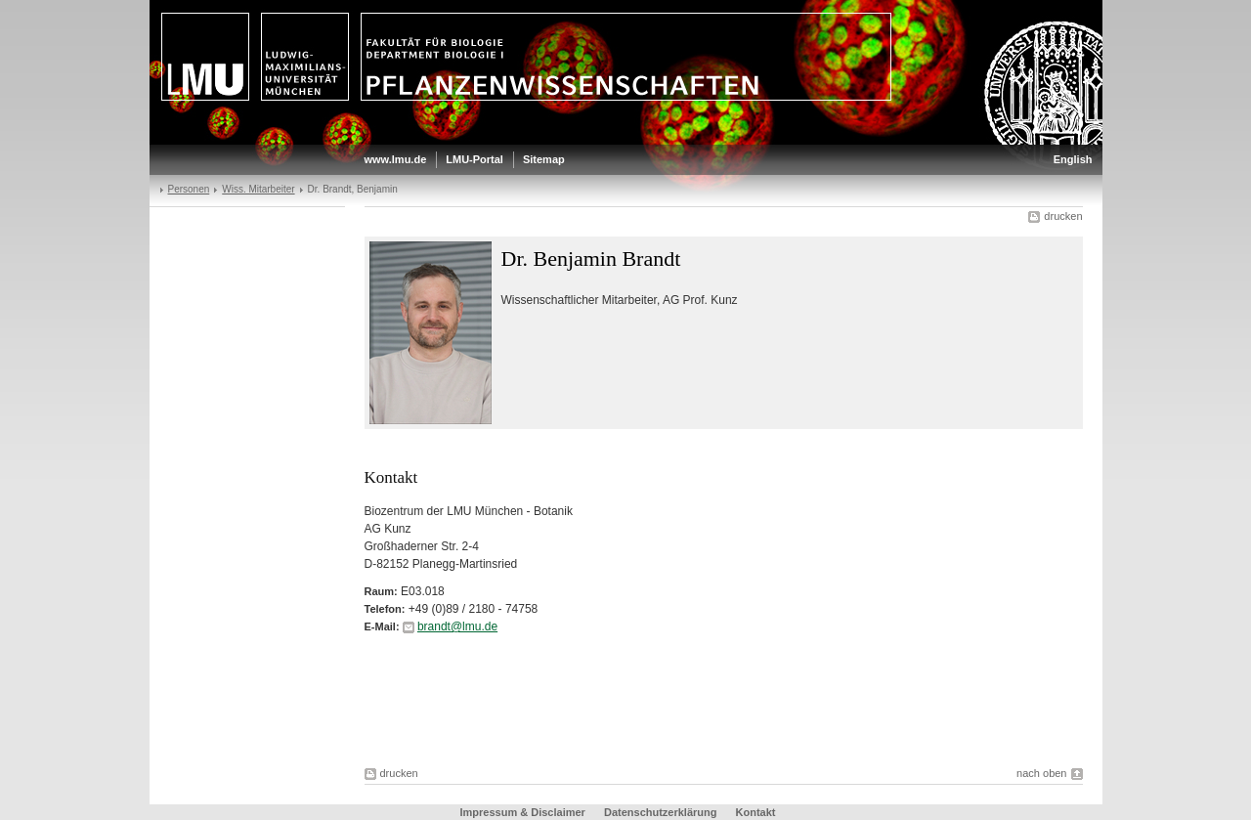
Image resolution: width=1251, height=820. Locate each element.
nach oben (1041, 773)
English (1073, 159)
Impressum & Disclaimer (522, 812)
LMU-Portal (474, 159)
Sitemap (544, 159)
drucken (1063, 216)
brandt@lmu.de (457, 626)
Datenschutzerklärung (660, 812)
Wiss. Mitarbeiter (258, 189)
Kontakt (756, 812)
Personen (189, 189)
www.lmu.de (396, 159)
